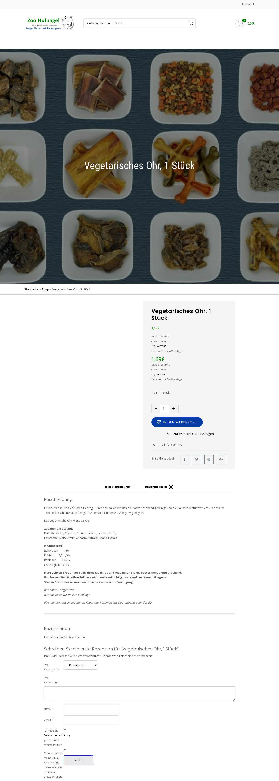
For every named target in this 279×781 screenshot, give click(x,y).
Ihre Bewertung (51, 655)
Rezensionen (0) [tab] (159, 475)
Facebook (248, 4)
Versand (161, 334)
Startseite (31, 277)
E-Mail (48, 708)
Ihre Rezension (51, 668)
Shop (45, 277)
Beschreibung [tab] (118, 475)
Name (48, 697)
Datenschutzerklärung (57, 723)
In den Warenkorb (180, 410)
